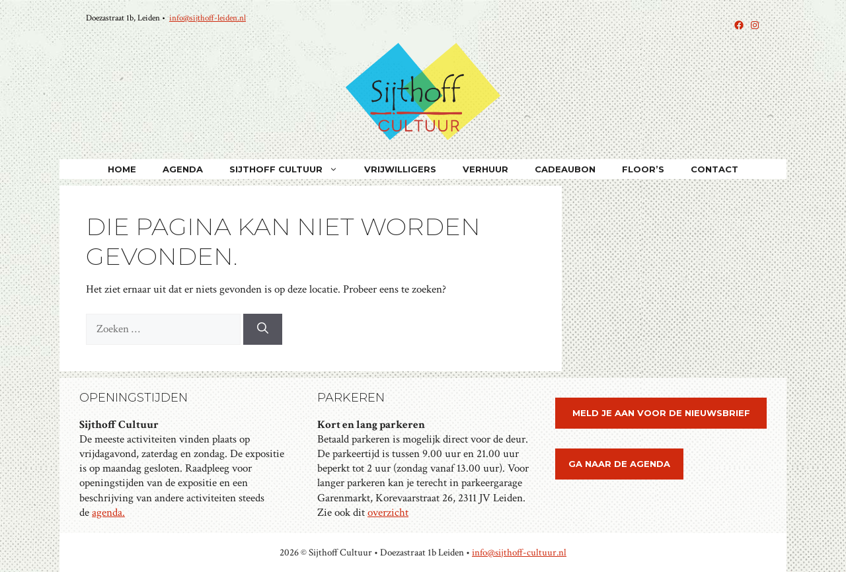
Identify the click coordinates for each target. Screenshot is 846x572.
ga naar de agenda (619, 463)
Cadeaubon (565, 169)
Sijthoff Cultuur (290, 169)
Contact (714, 169)
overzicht (387, 512)
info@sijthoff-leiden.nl (207, 18)
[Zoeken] (262, 329)
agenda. (108, 512)
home (122, 169)
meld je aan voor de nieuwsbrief (661, 413)
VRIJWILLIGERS (400, 169)
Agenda (183, 169)
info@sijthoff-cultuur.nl (519, 552)
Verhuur (485, 169)
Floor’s (643, 169)
